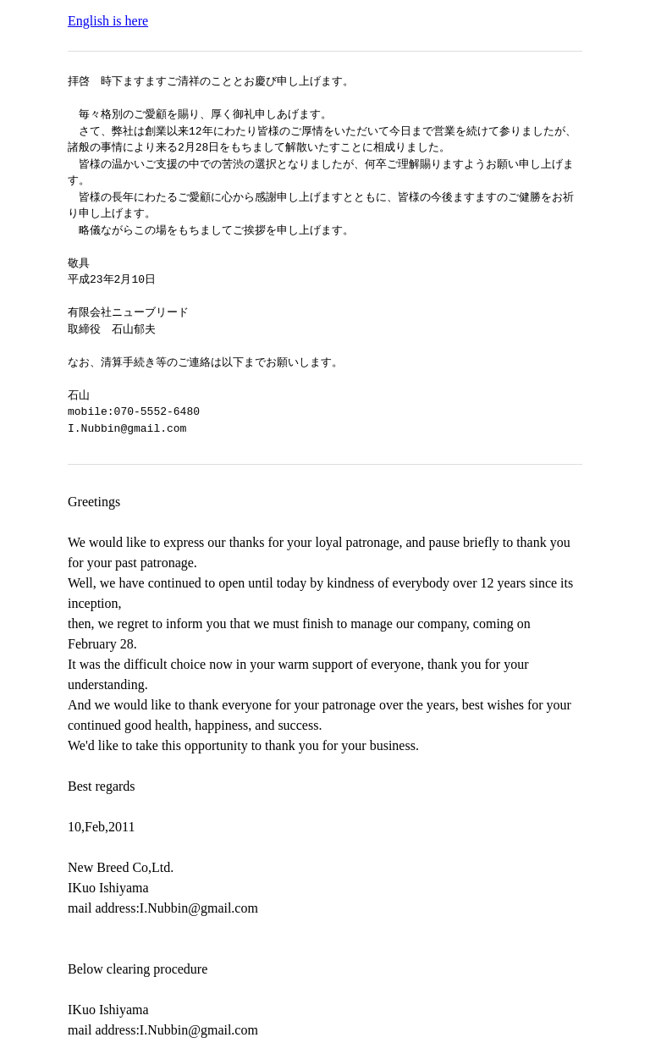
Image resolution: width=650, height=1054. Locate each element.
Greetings (94, 501)
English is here (108, 21)
